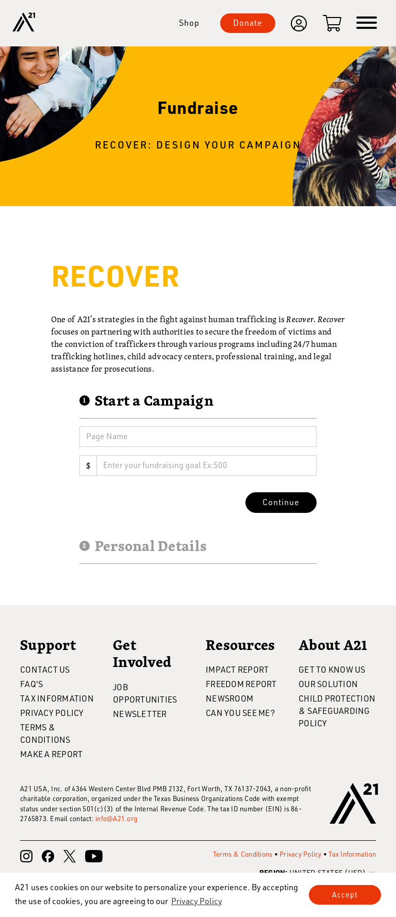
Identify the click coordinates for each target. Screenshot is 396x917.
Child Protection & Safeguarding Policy (337, 710)
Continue (281, 501)
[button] (197, 901)
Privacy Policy (52, 712)
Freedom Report (241, 683)
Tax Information (57, 698)
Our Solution (328, 683)
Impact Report (237, 669)
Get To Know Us (332, 669)
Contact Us (45, 669)
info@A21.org (116, 818)
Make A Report (51, 753)
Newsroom (229, 698)
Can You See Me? (240, 712)
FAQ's (31, 683)
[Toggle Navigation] (367, 23)
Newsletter (140, 713)
